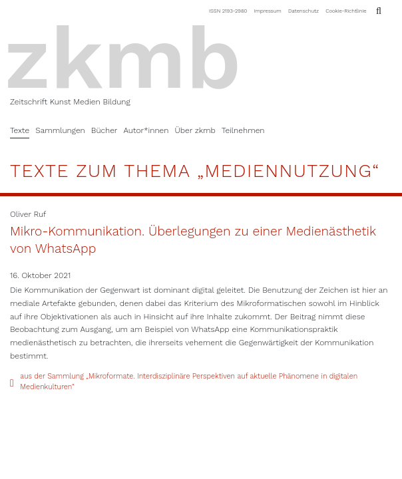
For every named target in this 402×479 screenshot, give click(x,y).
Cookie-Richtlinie (345, 11)
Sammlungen (60, 130)
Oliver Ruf (28, 214)
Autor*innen (145, 130)
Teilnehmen (243, 130)
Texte (19, 130)
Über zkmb (194, 130)
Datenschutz (303, 11)
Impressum (268, 11)
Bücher (104, 130)
